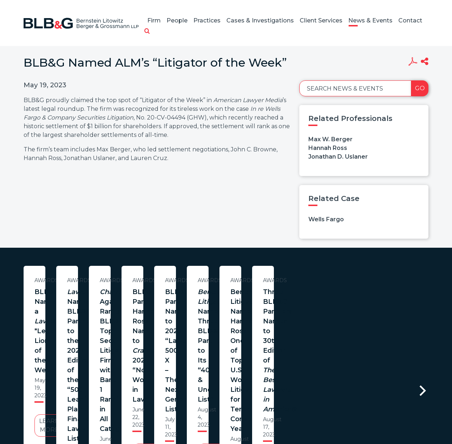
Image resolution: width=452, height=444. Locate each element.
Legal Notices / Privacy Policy (212, 418)
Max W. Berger (330, 139)
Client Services (321, 20)
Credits (269, 418)
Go (420, 88)
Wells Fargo (326, 219)
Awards (94, 280)
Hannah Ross (327, 147)
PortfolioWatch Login (315, 418)
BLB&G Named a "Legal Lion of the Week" (93, 297)
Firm (154, 20)
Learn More (93, 337)
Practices (207, 20)
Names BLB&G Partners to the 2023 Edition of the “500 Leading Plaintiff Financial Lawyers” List (244, 306)
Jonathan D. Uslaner (338, 156)
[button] (147, 31)
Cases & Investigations (260, 20)
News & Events (370, 20)
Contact (410, 20)
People (177, 20)
